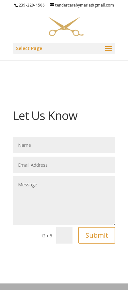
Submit (97, 235)
